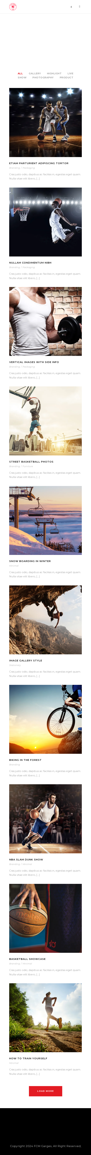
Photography (43, 77)
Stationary (15, 665)
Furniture (28, 466)
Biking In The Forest (25, 760)
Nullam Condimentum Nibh (30, 262)
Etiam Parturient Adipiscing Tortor (39, 163)
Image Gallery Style (25, 660)
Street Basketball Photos (31, 461)
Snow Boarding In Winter (30, 561)
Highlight (54, 73)
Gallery (35, 73)
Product (66, 77)
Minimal (14, 565)
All (20, 73)
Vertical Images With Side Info (34, 362)
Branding (14, 167)
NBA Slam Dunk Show (26, 859)
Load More (45, 1091)
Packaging (29, 167)
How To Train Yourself (28, 1058)
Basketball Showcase (27, 959)
